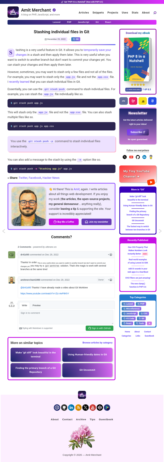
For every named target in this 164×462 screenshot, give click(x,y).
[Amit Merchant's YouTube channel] (138, 173)
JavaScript (129, 313)
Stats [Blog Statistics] (135, 12)
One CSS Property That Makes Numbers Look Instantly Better (138, 250)
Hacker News (50, 177)
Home (127, 332)
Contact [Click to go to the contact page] (67, 419)
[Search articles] (154, 12)
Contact (147, 332)
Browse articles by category (97, 342)
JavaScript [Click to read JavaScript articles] (83, 22)
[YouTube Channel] (131, 158)
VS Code (128, 318)
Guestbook (149, 336)
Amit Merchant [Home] (36, 10)
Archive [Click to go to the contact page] (81, 419)
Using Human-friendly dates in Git (137, 205)
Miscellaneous (131, 308)
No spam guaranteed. (138, 139)
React (127, 323)
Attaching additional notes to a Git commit (7, 232)
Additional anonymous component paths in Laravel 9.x (160, 232)
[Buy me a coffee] (151, 158)
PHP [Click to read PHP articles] (69, 22)
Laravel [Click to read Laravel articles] (57, 22)
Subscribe (138, 132)
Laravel (128, 304)
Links (137, 336)
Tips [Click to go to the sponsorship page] (92, 419)
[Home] (13, 12)
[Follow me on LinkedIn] (144, 158)
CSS (144, 313)
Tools (140, 323)
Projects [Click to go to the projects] (112, 12)
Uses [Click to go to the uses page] (125, 12)
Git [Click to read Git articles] (97, 22)
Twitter (23, 177)
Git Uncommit (138, 220)
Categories (126, 336)
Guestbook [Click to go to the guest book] (106, 419)
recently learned (19, 81)
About (137, 332)
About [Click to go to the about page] (146, 12)
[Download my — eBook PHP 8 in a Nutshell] (138, 59)
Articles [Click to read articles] (84, 12)
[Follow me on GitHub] (138, 158)
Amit (77, 189)
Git (76, 39)
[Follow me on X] (125, 158)
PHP (140, 304)
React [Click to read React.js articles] (108, 22)
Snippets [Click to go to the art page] (98, 12)
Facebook (35, 177)
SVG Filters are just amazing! (137, 278)
